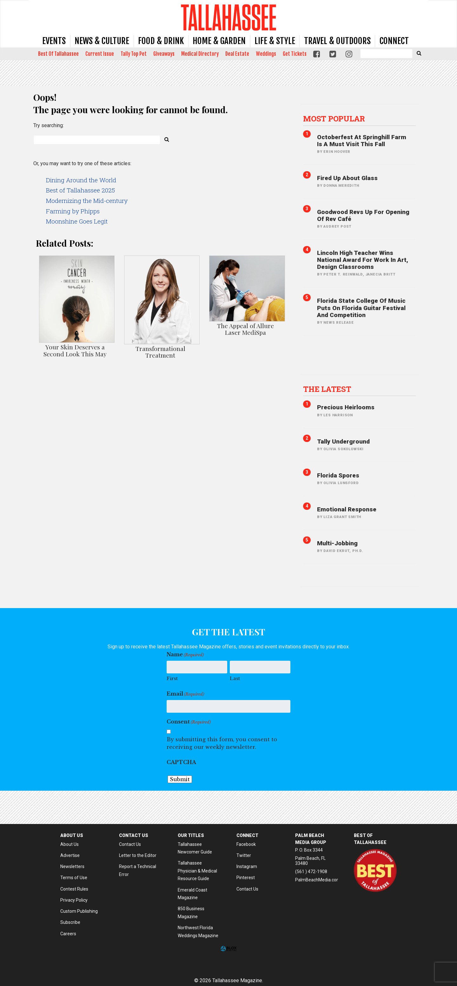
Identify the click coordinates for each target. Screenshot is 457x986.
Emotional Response (346, 509)
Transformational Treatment (160, 351)
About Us (69, 844)
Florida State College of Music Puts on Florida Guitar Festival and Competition (361, 307)
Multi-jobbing (337, 543)
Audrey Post (337, 226)
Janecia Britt (380, 274)
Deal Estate (237, 54)
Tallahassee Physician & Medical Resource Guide (197, 870)
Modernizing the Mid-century (87, 200)
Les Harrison (338, 415)
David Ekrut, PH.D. (343, 551)
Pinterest (245, 877)
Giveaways (164, 54)
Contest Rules (74, 889)
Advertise (70, 855)
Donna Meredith (341, 186)
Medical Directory (200, 54)
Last (235, 678)
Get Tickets (295, 54)
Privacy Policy (74, 900)
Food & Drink (161, 41)
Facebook (246, 844)
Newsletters (72, 866)
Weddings (266, 54)
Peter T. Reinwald (343, 274)
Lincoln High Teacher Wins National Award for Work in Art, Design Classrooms (362, 259)
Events (54, 41)
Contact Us (130, 844)
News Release (338, 323)
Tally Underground (343, 441)
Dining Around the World (81, 180)
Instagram (246, 866)
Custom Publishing (79, 911)
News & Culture (102, 41)
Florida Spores (338, 475)
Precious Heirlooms (345, 407)
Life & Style (275, 41)
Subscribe (70, 922)
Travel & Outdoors (337, 41)
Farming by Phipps (73, 211)
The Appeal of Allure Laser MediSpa (245, 328)
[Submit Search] (419, 53)
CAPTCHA (181, 762)
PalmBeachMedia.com (318, 879)
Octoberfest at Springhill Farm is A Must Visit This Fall (361, 140)
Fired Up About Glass (347, 178)
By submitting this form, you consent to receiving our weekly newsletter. (222, 743)
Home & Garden (219, 41)
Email (185, 694)
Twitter (243, 855)
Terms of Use (73, 877)
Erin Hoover (336, 152)
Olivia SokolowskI (343, 449)
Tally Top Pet (134, 54)
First (172, 678)
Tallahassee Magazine (228, 17)
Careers (68, 933)
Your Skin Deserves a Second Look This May (75, 350)
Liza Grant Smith (342, 517)
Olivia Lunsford (341, 483)
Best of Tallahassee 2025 (80, 190)
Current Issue (99, 54)
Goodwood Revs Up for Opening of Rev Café (363, 215)
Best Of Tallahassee (58, 54)
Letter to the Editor (137, 855)
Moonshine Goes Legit (77, 221)
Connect (394, 41)
